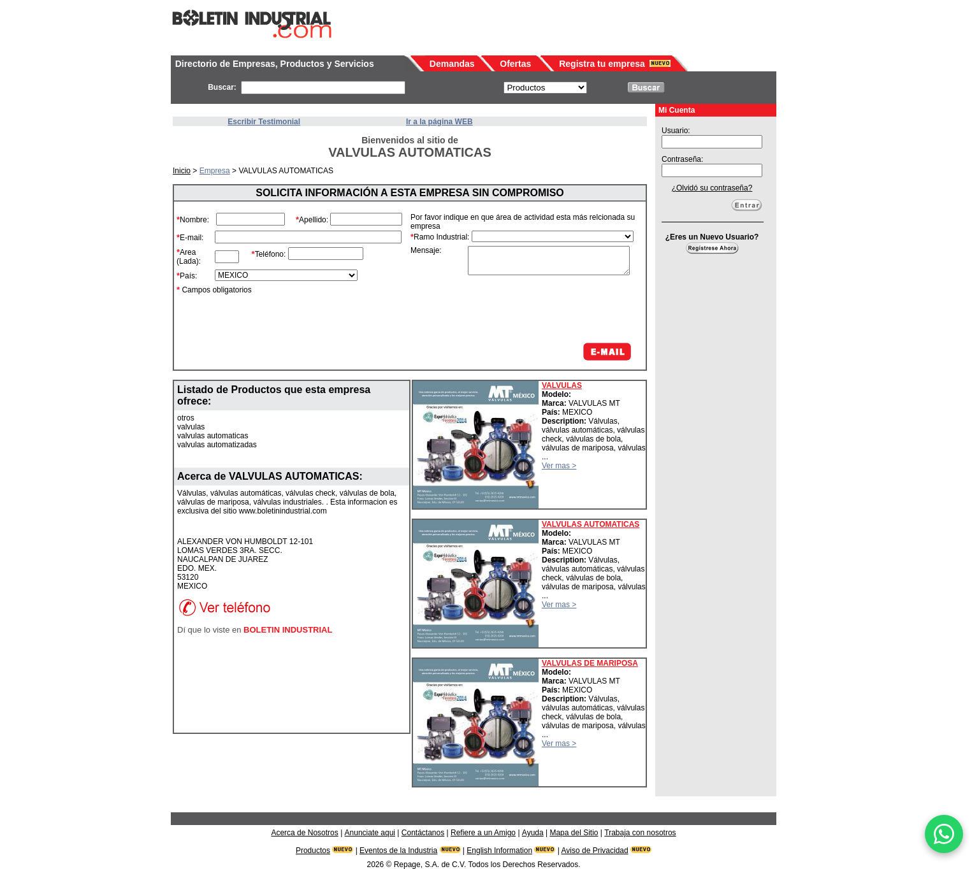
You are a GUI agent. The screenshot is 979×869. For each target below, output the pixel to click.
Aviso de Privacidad (595, 850)
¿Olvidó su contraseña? (712, 187)
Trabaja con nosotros (640, 832)
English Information (499, 850)
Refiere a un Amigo (483, 832)
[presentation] (537, 309)
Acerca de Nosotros (304, 832)
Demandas (452, 64)
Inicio (182, 170)
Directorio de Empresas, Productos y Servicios (274, 64)
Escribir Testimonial (264, 121)
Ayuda (533, 832)
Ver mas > (559, 465)
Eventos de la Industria (398, 850)
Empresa (214, 170)
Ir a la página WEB (439, 121)
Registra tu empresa (602, 64)
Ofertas (515, 64)
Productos (313, 850)
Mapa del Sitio (573, 832)
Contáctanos (423, 832)
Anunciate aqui (370, 832)
